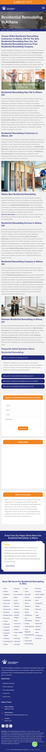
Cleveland (6, 630)
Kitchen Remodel (8, 686)
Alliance (5, 591)
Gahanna (16, 612)
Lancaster (17, 644)
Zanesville (38, 638)
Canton (5, 621)
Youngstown (39, 635)
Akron (5, 588)
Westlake (38, 626)
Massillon (27, 606)
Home (3, 30)
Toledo (37, 606)
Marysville (28, 600)
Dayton (5, 644)
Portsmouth (28, 640)
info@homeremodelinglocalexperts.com (16, 715)
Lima (26, 588)
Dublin (16, 591)
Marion (27, 597)
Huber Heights (18, 632)
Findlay (16, 609)
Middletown (28, 615)
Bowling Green (7, 615)
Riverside (38, 588)
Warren (37, 620)
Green (16, 620)
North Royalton (29, 635)
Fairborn (16, 603)
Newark (27, 623)
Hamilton (17, 626)
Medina (27, 609)
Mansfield (28, 594)
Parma (27, 638)
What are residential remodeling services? (15, 357)
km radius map (23, 465)
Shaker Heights (39, 594)
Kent (15, 635)
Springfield (38, 597)
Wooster (38, 629)
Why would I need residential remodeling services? (18, 376)
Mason (27, 603)
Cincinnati (6, 627)
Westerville (38, 623)
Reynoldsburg (29, 643)
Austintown (6, 600)
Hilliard (16, 629)
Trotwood (38, 609)
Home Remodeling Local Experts (19, 749)
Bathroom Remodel (8, 683)
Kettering (17, 638)
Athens (8, 30)
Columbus (6, 638)
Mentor (27, 612)
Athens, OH (8, 720)
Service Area (6, 696)
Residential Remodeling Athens (21, 30)
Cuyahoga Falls (7, 641)
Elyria (15, 597)
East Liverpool (18, 594)
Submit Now (23, 428)
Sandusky (38, 591)
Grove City (17, 623)
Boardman (6, 612)
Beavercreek (7, 609)
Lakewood (17, 641)
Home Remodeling (8, 690)
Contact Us (6, 693)
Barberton (6, 606)
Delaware (17, 588)
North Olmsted (29, 626)
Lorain (26, 591)
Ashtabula (6, 594)
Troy (36, 612)
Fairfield (16, 606)
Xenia (37, 632)
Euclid (16, 600)
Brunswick (6, 618)
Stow (36, 600)
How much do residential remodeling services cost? (18, 386)
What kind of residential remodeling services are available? (20, 381)
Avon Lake (6, 603)
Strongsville (38, 603)
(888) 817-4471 (23, 2)
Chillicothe (6, 624)
